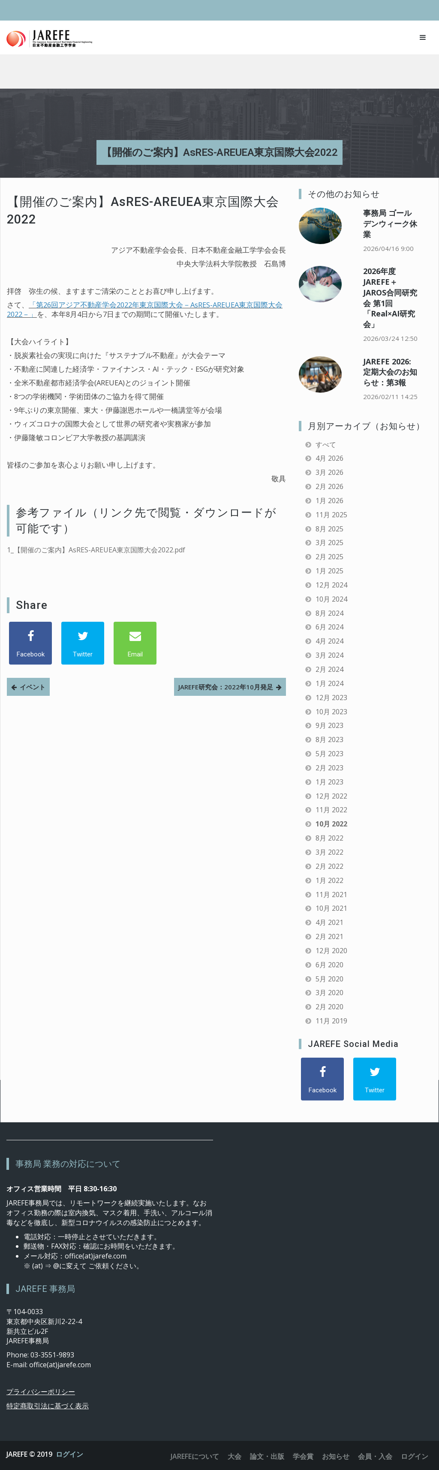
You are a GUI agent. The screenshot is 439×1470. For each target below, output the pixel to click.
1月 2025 (329, 570)
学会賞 (303, 1456)
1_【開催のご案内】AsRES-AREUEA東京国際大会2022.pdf (96, 550)
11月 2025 (331, 514)
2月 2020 (329, 1006)
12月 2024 (331, 585)
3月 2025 (329, 542)
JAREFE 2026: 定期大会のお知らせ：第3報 (390, 372)
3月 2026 (329, 472)
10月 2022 (331, 824)
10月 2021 (331, 908)
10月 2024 (331, 599)
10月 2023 (331, 711)
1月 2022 (329, 880)
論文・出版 (267, 1456)
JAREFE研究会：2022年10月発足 (225, 687)
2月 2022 (329, 866)
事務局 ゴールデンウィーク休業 (390, 223)
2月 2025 (329, 556)
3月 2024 (329, 655)
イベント (32, 687)
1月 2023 (329, 782)
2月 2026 (329, 486)
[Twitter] (82, 643)
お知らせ (335, 1456)
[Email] (135, 643)
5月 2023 (329, 753)
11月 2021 (331, 894)
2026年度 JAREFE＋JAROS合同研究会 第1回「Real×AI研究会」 (390, 297)
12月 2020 (331, 950)
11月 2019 (331, 1021)
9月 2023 (329, 725)
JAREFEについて (195, 1456)
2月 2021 (329, 936)
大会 (234, 1456)
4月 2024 (329, 641)
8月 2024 (329, 613)
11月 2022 (331, 809)
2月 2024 (329, 669)
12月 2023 (331, 697)
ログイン (69, 1454)
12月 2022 (331, 796)
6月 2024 (329, 627)
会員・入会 (375, 1456)
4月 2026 (329, 458)
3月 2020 (329, 992)
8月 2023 (329, 739)
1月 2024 (329, 683)
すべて (326, 444)
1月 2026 (329, 500)
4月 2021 (329, 922)
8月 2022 (329, 838)
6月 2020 (329, 964)
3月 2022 (329, 852)
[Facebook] (30, 643)
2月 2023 (329, 767)
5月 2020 (329, 979)
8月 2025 (329, 529)
